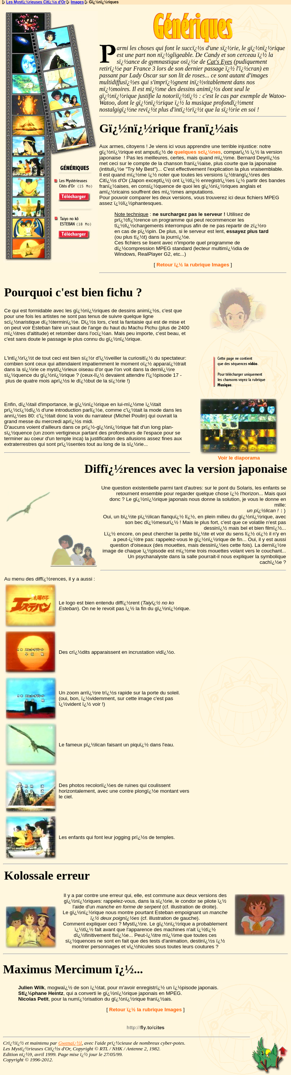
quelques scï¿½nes (197, 152)
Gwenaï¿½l (70, 1044)
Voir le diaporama (239, 455)
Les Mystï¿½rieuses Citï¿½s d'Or (36, 2)
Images (77, 2)
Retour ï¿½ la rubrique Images (192, 265)
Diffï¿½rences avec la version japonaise (185, 468)
